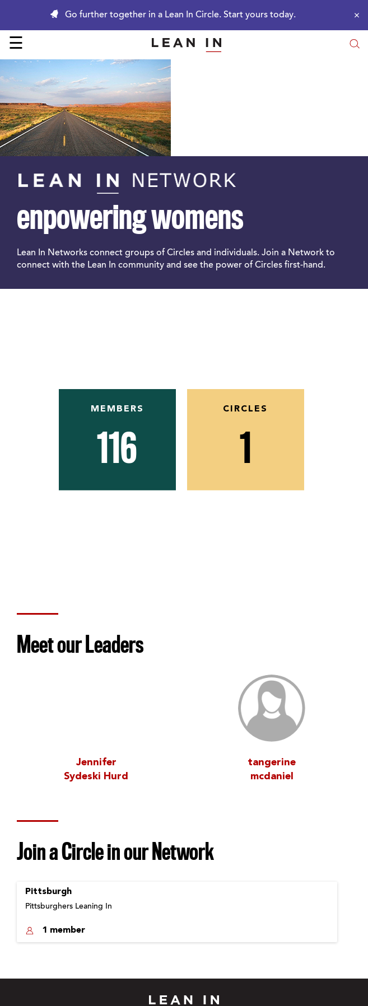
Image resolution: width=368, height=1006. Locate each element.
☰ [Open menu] (16, 44)
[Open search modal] (354, 45)
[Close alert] (354, 15)
